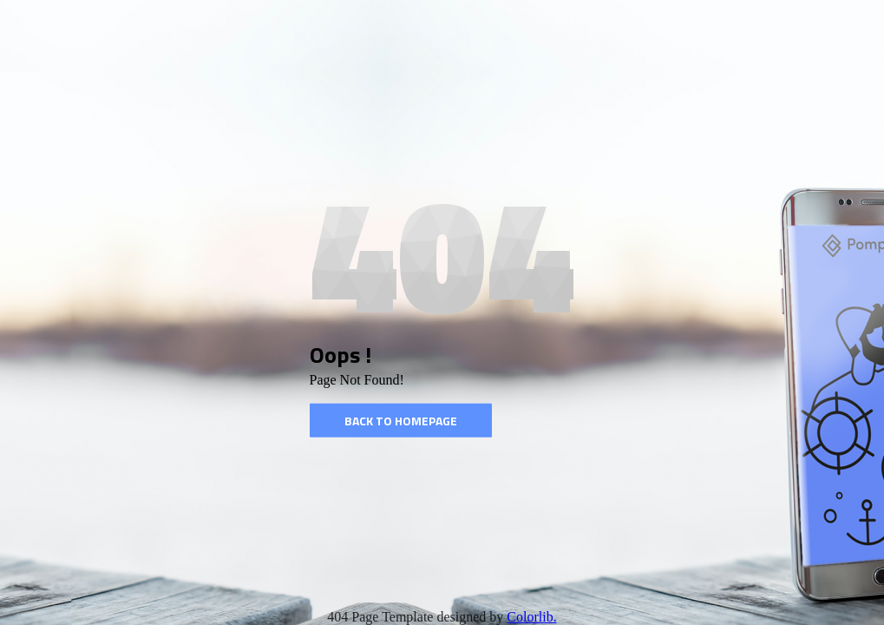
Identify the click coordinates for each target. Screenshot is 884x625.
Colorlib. (531, 616)
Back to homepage (400, 420)
